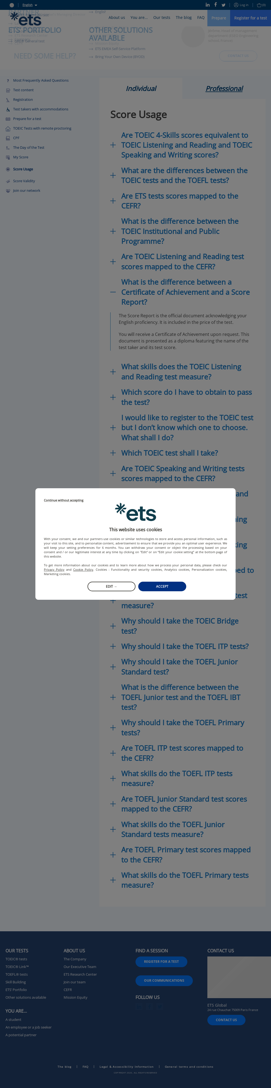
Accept (162, 586)
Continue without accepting (63, 500)
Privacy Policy (54, 569)
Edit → (111, 586)
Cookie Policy (83, 569)
